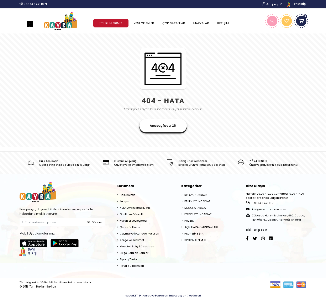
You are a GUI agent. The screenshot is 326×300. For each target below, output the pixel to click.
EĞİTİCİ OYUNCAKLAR (198, 214)
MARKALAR (201, 23)
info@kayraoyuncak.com (266, 209)
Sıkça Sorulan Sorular (134, 253)
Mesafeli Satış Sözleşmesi (137, 246)
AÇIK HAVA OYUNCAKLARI (201, 227)
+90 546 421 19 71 (260, 203)
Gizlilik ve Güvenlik (132, 214)
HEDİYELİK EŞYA (194, 234)
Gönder (94, 222)
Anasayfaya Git (163, 125)
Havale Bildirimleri (132, 266)
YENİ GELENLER (144, 23)
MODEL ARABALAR (195, 208)
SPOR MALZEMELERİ (196, 240)
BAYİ (296, 4)
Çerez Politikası (130, 227)
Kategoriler (191, 186)
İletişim (124, 201)
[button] (274, 4)
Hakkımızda (128, 195)
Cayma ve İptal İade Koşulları (139, 234)
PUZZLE (189, 221)
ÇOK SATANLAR (173, 23)
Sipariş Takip (128, 259)
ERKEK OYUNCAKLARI (197, 201)
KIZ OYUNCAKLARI (195, 195)
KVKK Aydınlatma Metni (135, 208)
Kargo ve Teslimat (132, 240)
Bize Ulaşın (255, 186)
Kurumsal (125, 186)
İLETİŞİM (223, 23)
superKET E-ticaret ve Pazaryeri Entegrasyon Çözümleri (163, 296)
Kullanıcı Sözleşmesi (133, 221)
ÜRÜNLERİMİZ (111, 23)
